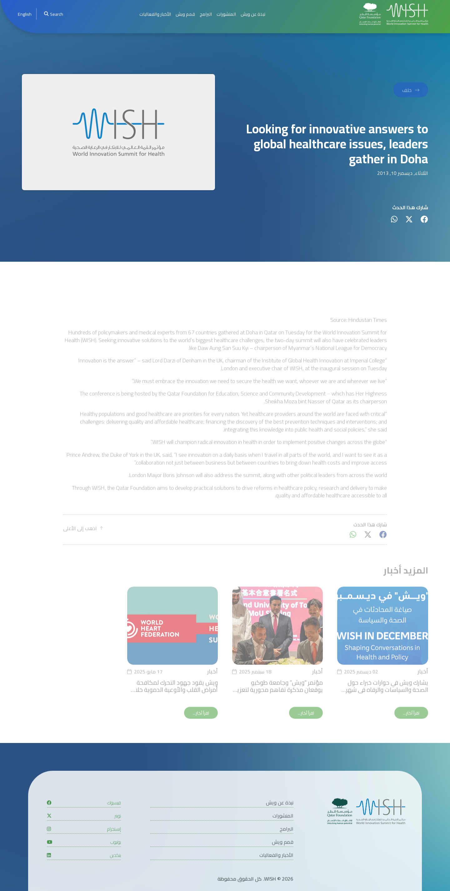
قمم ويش (282, 859)
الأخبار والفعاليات (276, 873)
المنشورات (282, 833)
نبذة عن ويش (279, 820)
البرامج (286, 846)
